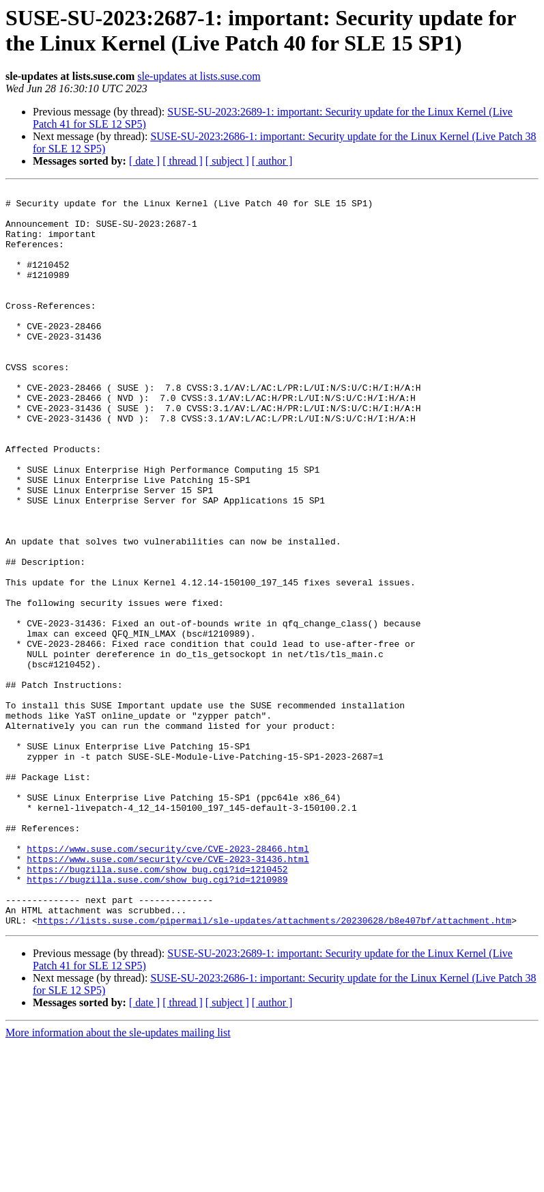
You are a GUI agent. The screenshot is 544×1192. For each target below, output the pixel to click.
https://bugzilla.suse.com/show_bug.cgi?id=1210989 (157, 1018)
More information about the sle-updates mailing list (118, 1180)
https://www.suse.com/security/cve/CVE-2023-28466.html (168, 981)
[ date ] (144, 161)
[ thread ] (182, 161)
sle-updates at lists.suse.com (198, 76)
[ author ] (272, 161)
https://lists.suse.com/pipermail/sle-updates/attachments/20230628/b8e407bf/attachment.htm (274, 1068)
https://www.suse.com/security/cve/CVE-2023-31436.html (168, 994)
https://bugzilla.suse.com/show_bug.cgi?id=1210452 (157, 1006)
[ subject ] (227, 161)
